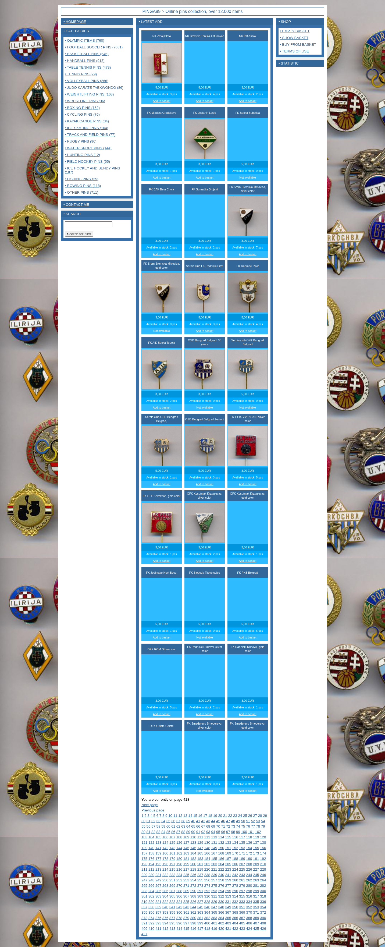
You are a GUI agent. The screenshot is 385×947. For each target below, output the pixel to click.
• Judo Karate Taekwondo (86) (94, 88)
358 (165, 912)
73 (233, 826)
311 (214, 896)
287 (172, 891)
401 (214, 923)
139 (144, 848)
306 (179, 896)
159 (158, 853)
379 (186, 918)
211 (144, 869)
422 (235, 929)
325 (186, 902)
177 (158, 859)
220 (207, 869)
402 (221, 923)
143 (172, 848)
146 (193, 848)
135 (242, 842)
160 (165, 853)
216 (179, 869)
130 (207, 842)
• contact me (76, 205)
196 (165, 864)
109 (186, 837)
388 (249, 918)
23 (235, 816)
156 (263, 848)
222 (221, 869)
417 (200, 929)
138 (263, 842)
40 (193, 821)
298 (249, 891)
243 (242, 875)
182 (193, 859)
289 (186, 891)
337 (144, 907)
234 (179, 875)
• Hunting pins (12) (82, 155)
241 (228, 875)
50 (243, 821)
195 (158, 864)
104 (151, 837)
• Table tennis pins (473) (88, 67)
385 (228, 918)
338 (151, 907)
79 (263, 826)
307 (186, 896)
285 (158, 891)
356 (151, 912)
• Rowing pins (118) (83, 186)
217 (186, 869)
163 (186, 853)
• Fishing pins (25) (81, 179)
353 (256, 907)
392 (151, 923)
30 (143, 821)
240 (221, 875)
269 (172, 886)
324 (179, 902)
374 (151, 918)
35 (168, 821)
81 (149, 832)
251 (172, 880)
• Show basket (294, 38)
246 (263, 875)
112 (207, 837)
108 (179, 837)
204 (221, 864)
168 (221, 853)
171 (242, 853)
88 (183, 832)
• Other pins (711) (81, 192)
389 (256, 918)
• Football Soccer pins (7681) (94, 47)
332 (235, 902)
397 (186, 923)
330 (221, 902)
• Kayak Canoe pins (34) (87, 121)
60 (168, 826)
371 (256, 912)
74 (238, 826)
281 (256, 886)
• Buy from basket (298, 44)
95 (218, 832)
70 (218, 826)
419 (214, 929)
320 (151, 902)
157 (144, 853)
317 (256, 896)
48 (233, 821)
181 (186, 859)
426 (263, 929)
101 (251, 832)
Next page (149, 805)
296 (235, 891)
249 (158, 880)
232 (165, 875)
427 (144, 934)
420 (221, 929)
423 (242, 929)
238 (207, 875)
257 (214, 880)
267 (158, 886)
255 (200, 880)
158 (151, 853)
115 (228, 837)
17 (205, 816)
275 (214, 886)
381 (200, 918)
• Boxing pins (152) (82, 108)
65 (193, 826)
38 (183, 821)
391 (144, 923)
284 (151, 891)
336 (263, 902)
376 (165, 918)
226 (249, 869)
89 (188, 832)
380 (193, 918)
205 (228, 864)
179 (172, 859)
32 (153, 821)
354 (263, 907)
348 (221, 907)
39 (188, 821)
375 (158, 918)
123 (158, 842)
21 (225, 816)
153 (242, 848)
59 (163, 826)
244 (249, 875)
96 (223, 832)
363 (200, 912)
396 (179, 923)
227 (256, 869)
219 (200, 869)
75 (243, 826)
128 (193, 842)
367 (228, 912)
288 (179, 891)
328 (207, 902)
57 (153, 826)
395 (172, 923)
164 (193, 853)
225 (242, 869)
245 (256, 875)
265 (144, 886)
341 (172, 907)
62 (178, 826)
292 (207, 891)
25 (245, 816)
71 (223, 826)
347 (214, 907)
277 (228, 886)
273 (200, 886)
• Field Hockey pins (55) (87, 161)
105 (158, 837)
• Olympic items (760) (84, 40)
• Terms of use (294, 51)
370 (249, 912)
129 (200, 842)
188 (235, 859)
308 (193, 896)
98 (233, 832)
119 (256, 837)
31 (149, 821)
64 (188, 826)
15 (195, 816)
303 (158, 896)
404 (235, 923)
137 (256, 842)
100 (244, 832)
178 (165, 859)
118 (249, 837)
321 (158, 902)
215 (172, 869)
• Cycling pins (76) (82, 114)
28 (260, 816)
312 (221, 896)
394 (165, 923)
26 (250, 816)
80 (143, 832)
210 (263, 864)
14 (190, 816)
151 (228, 848)
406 (249, 923)
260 (235, 880)
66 (198, 826)
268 (165, 886)
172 (249, 853)
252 (179, 880)
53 (258, 821)
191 (256, 859)
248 (151, 880)
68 (208, 826)
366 (221, 912)
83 (158, 832)
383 (214, 918)
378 (179, 918)
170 (235, 853)
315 (242, 896)
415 (186, 929)
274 (207, 886)
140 (151, 848)
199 (186, 864)
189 (242, 859)
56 (149, 826)
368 (235, 912)
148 (207, 848)
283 (144, 891)
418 (207, 929)
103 (144, 837)
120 (263, 837)
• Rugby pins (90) (81, 141)
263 (256, 880)
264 (263, 880)
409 (144, 929)
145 (186, 848)
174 (263, 853)
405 (242, 923)
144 (179, 848)
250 (165, 880)
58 (158, 826)
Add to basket (161, 100)
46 (223, 821)
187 (228, 859)
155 (256, 848)
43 (208, 821)
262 (249, 880)
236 (193, 875)
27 (255, 816)
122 (151, 842)
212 (151, 869)
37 (178, 821)
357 (158, 912)
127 (186, 842)
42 (203, 821)
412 (165, 929)
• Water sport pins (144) (88, 148)
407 (256, 923)
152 (235, 848)
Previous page (152, 810)
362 (193, 912)
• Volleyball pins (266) (86, 81)
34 (163, 821)
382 (207, 918)
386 (235, 918)
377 (172, 918)
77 (253, 826)
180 (179, 859)
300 (263, 891)
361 (186, 912)
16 (200, 816)
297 (242, 891)
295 (228, 891)
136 (249, 842)
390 (263, 918)
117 (242, 837)
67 (203, 826)
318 (263, 896)
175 (144, 859)
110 (193, 837)
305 (172, 896)
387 (242, 918)
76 (248, 826)
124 (165, 842)
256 (207, 880)
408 (263, 923)
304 (165, 896)
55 (143, 826)
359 (172, 912)
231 (158, 875)
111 (200, 837)
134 (235, 842)
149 (214, 848)
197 (172, 864)
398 (193, 923)
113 (214, 837)
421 (228, 929)
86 (173, 832)
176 (151, 859)
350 (235, 907)
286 (165, 891)
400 (207, 923)
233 (172, 875)
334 (249, 902)
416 (193, 929)
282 (263, 886)
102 (258, 832)
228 (263, 869)
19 (215, 816)
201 (200, 864)
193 (144, 864)
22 (230, 816)
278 (235, 886)
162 (179, 853)
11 (175, 816)
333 (242, 902)
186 (221, 859)
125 (172, 842)
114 (221, 837)
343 (186, 907)
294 (221, 891)
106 (165, 837)
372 (263, 912)
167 (214, 853)
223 (228, 869)
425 (256, 929)
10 (170, 816)
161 (172, 853)
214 (165, 869)
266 (151, 886)
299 (256, 891)
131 (214, 842)
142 (165, 848)
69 (213, 826)
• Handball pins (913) (85, 61)
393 (158, 923)
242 (235, 875)
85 (168, 832)
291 (200, 891)
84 (163, 832)
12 (180, 816)
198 (179, 864)
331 (228, 902)
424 (249, 929)
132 (221, 842)
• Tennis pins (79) (81, 74)
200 (193, 864)
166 (207, 853)
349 (228, 907)
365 (214, 912)
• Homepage (74, 22)
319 (144, 902)
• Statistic (289, 63)
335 (256, 902)
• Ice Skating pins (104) (86, 128)
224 (235, 869)
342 (179, 907)
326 (193, 902)
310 (207, 896)
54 (263, 821)
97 (228, 832)
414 (179, 929)
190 (249, 859)
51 (248, 821)
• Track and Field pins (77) (90, 135)
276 (221, 886)
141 (158, 848)
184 (207, 859)
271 (186, 886)
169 (228, 853)
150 (221, 848)
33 (158, 821)
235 (186, 875)
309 (200, 896)
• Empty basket (294, 31)
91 (198, 832)
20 (220, 816)
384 (221, 918)
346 (207, 907)
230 (151, 875)
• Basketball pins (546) (87, 54)
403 (228, 923)
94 (213, 832)
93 (208, 832)
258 (221, 880)
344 (193, 907)
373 (144, 918)
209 (256, 864)
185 (214, 859)
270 (179, 886)
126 (179, 842)
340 (165, 907)
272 (193, 886)
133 (228, 842)
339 (158, 907)
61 (173, 826)
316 (249, 896)
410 (151, 929)
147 (200, 848)
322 (165, 902)
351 (242, 907)
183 (200, 859)
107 (172, 837)
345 (200, 907)
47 (228, 821)
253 (186, 880)
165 (200, 853)
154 (249, 848)
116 (235, 837)
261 (242, 880)
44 (213, 821)
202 (207, 864)
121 (144, 842)
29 (265, 816)
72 (228, 826)
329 (214, 902)
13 (185, 816)
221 (214, 869)
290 (193, 891)
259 (228, 880)
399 (200, 923)
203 (214, 864)
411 (158, 929)
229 (144, 875)
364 (207, 912)
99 (238, 832)
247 (144, 880)
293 (214, 891)
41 (198, 821)
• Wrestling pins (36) (85, 101)
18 (210, 816)
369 (242, 912)
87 (178, 832)
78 (258, 826)
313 (228, 896)
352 (249, 907)
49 (238, 821)
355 (144, 912)
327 (200, 902)
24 (240, 816)
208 (249, 864)
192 (263, 859)
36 (173, 821)
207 (242, 864)
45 (218, 821)
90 (193, 832)
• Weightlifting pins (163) (89, 94)
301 (144, 896)
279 (242, 886)
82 (153, 832)
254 (193, 880)
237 (200, 875)
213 (158, 869)
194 (151, 864)
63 (183, 826)
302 (151, 896)
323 (172, 902)
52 (253, 821)
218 (193, 869)
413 (172, 929)
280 (249, 886)
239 (214, 875)
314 (235, 896)
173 (256, 853)
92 (203, 832)
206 (235, 864)
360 (179, 912)
